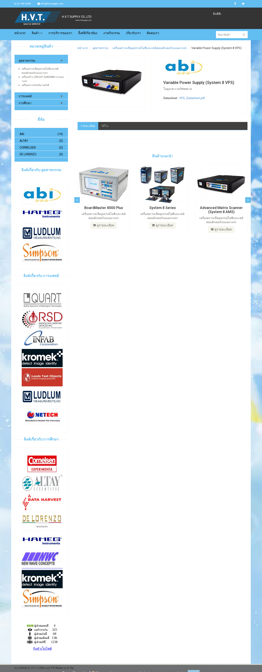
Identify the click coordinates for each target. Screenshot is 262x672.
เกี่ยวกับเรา (133, 33)
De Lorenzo (41, 154)
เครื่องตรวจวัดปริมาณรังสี (35, 85)
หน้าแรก (20, 33)
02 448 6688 (22, 3)
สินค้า (37, 33)
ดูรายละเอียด (103, 225)
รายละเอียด (88, 125)
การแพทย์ (25, 96)
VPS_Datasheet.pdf (192, 98)
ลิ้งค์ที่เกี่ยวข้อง (87, 33)
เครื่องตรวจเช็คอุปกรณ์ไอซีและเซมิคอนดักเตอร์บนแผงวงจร (150, 48)
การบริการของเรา (60, 33)
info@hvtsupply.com (50, 3)
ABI (41, 134)
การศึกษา (25, 103)
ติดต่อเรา (153, 33)
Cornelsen (41, 147)
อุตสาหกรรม (27, 61)
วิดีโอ (104, 125)
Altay (41, 141)
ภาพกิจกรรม (111, 33)
